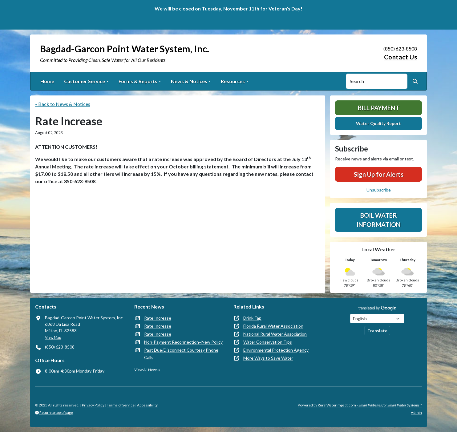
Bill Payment (378, 107)
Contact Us (400, 57)
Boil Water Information (379, 220)
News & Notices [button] (189, 81)
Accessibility (147, 405)
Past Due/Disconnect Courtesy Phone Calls (181, 353)
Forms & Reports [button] (138, 81)
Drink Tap (252, 318)
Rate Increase (157, 318)
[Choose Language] (377, 318)
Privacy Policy (93, 405)
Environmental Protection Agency (276, 350)
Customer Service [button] (84, 81)
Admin (416, 412)
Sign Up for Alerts (378, 174)
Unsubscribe (378, 189)
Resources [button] (233, 81)
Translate (377, 330)
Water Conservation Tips (267, 342)
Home (47, 81)
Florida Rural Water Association (273, 326)
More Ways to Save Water (268, 358)
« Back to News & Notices (62, 104)
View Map (53, 337)
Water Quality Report (378, 123)
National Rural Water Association (275, 334)
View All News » (147, 369)
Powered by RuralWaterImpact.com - (360, 405)
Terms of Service (121, 405)
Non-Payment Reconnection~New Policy (183, 342)
